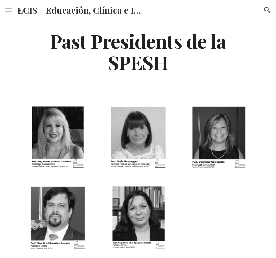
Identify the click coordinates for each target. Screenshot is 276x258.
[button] (8, 10)
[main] (138, 51)
